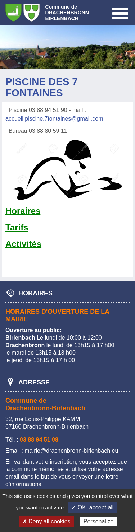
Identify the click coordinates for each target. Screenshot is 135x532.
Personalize (99, 521)
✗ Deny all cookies (46, 521)
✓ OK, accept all (92, 507)
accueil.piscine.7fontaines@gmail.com (54, 119)
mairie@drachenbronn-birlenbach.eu (71, 451)
